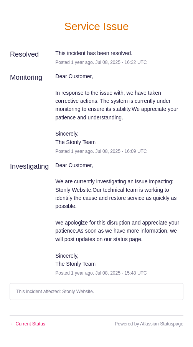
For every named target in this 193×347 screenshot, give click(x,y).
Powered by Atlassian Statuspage (149, 324)
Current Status (27, 324)
